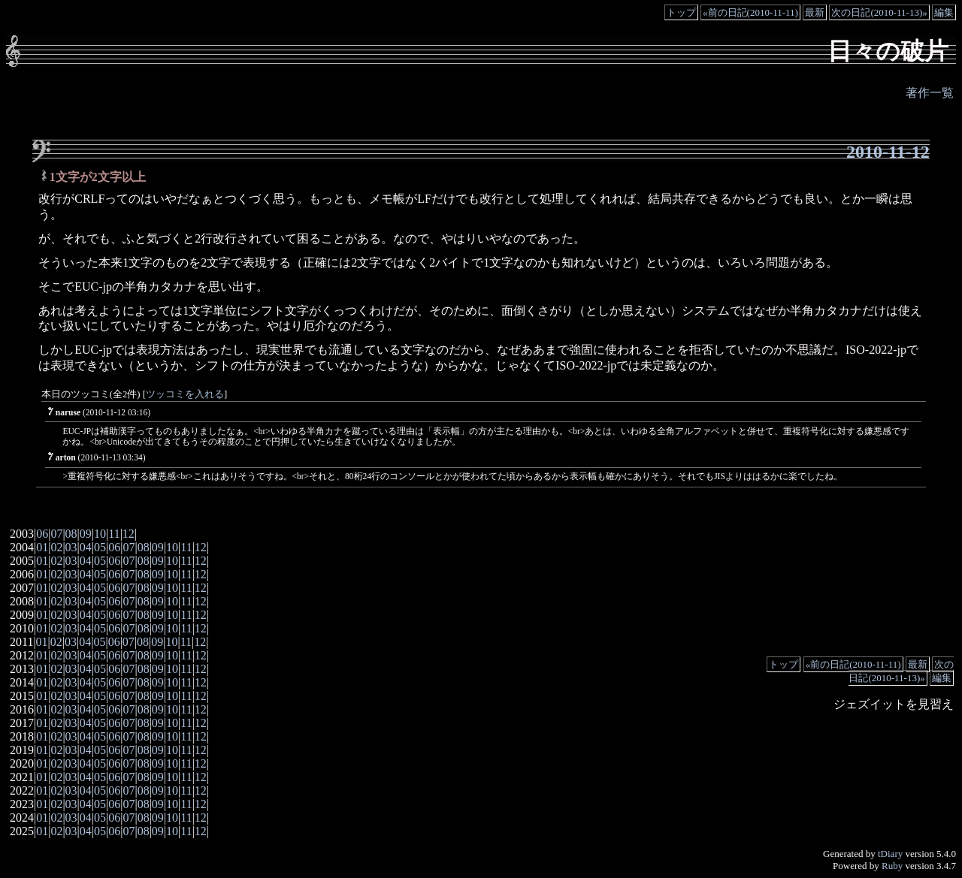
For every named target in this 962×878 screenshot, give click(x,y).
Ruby (892, 865)
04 (86, 547)
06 (42, 533)
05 (100, 547)
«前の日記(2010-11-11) (750, 12)
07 (56, 533)
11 (113, 533)
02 (56, 547)
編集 (944, 12)
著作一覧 (930, 92)
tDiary (890, 853)
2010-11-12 (888, 151)
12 (129, 533)
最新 (814, 12)
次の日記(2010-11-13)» (879, 12)
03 (71, 547)
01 (42, 547)
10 (100, 533)
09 (86, 533)
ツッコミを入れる (185, 394)
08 (71, 533)
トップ (681, 12)
